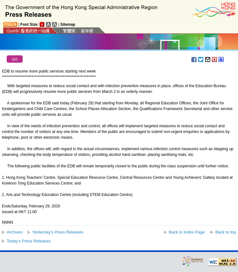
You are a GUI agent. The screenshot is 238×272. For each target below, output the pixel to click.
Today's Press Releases (29, 241)
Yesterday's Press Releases (58, 232)
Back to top (225, 232)
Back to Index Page (187, 232)
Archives (15, 232)
